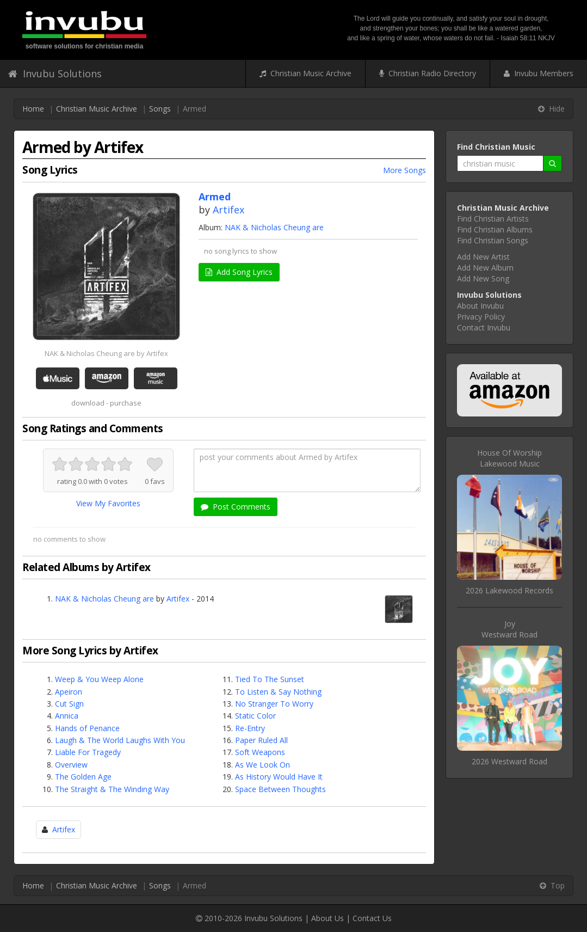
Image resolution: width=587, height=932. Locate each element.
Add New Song (483, 278)
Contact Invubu (483, 327)
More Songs (404, 170)
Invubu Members (538, 73)
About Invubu (480, 306)
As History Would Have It (279, 776)
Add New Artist (483, 257)
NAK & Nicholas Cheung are (274, 227)
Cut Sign (69, 703)
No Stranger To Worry (274, 703)
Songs (160, 108)
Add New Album (485, 267)
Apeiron (68, 691)
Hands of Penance (87, 728)
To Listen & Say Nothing (278, 691)
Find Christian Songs (492, 240)
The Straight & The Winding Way (112, 789)
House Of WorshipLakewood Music (509, 458)
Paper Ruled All (261, 740)
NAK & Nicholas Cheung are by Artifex (106, 353)
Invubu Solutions (55, 73)
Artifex (228, 209)
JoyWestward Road (509, 629)
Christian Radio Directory (427, 73)
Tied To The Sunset (269, 679)
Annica (66, 715)
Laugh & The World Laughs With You (120, 740)
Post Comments (235, 506)
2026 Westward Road (509, 761)
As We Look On (262, 764)
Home (33, 108)
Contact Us (372, 918)
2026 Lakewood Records (509, 590)
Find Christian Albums (495, 229)
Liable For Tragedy (88, 752)
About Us (327, 918)
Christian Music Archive (305, 73)
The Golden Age (83, 776)
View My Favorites (108, 503)
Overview (71, 764)
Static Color (255, 715)
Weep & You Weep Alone (99, 679)
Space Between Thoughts (280, 789)
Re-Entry (250, 728)
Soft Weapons (260, 752)
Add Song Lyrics (239, 272)
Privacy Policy (481, 316)
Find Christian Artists (493, 218)
